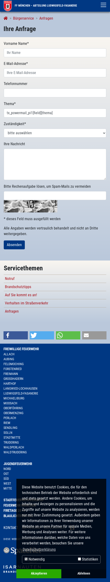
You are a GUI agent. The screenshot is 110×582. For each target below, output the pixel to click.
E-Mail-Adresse (16, 63)
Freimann (11, 374)
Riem (7, 423)
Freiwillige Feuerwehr (21, 349)
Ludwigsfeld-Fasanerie (21, 393)
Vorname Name (16, 43)
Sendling (10, 428)
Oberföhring (13, 408)
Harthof (10, 383)
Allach (9, 354)
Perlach (10, 418)
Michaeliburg (14, 398)
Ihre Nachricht (14, 144)
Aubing (9, 359)
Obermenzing (13, 413)
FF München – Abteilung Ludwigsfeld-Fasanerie (40, 5)
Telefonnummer (15, 83)
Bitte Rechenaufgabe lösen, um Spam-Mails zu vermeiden (47, 186)
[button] (16, 335)
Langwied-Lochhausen (20, 388)
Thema (10, 104)
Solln (8, 432)
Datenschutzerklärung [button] (39, 549)
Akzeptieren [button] (39, 573)
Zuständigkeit (15, 124)
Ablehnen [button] (83, 573)
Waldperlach (14, 447)
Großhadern (13, 379)
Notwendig (35, 559)
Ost (6, 474)
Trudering (11, 442)
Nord (7, 469)
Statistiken (88, 559)
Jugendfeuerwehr (18, 464)
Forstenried (13, 369)
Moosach (10, 403)
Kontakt (11, 528)
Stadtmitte (12, 437)
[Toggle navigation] (103, 5)
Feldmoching (14, 364)
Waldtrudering (15, 452)
